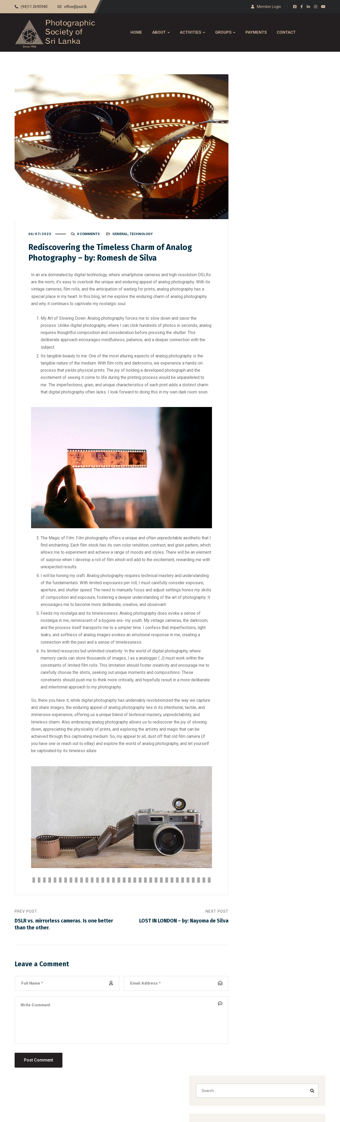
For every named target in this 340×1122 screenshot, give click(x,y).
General (120, 238)
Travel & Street (263, 361)
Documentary (261, 312)
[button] (276, 229)
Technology (141, 238)
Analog (256, 275)
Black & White (262, 287)
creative (257, 300)
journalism (287, 199)
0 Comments (88, 238)
